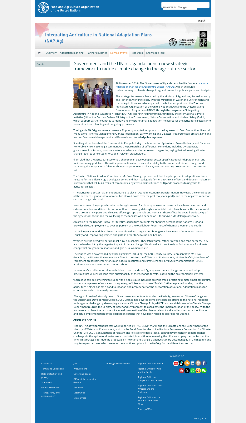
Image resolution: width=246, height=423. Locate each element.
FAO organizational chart (118, 363)
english (201, 20)
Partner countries (97, 52)
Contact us (46, 363)
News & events (118, 52)
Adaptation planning (71, 52)
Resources (137, 52)
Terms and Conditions (52, 368)
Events (40, 64)
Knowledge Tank (155, 52)
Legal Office (79, 392)
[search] (180, 7)
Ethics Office (79, 397)
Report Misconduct (51, 387)
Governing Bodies (82, 373)
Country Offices (145, 409)
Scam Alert (46, 382)
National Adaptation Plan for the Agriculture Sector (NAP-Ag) (162, 84)
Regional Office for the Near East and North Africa (149, 400)
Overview (51, 52)
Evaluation (78, 387)
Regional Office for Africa (150, 363)
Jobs (75, 363)
